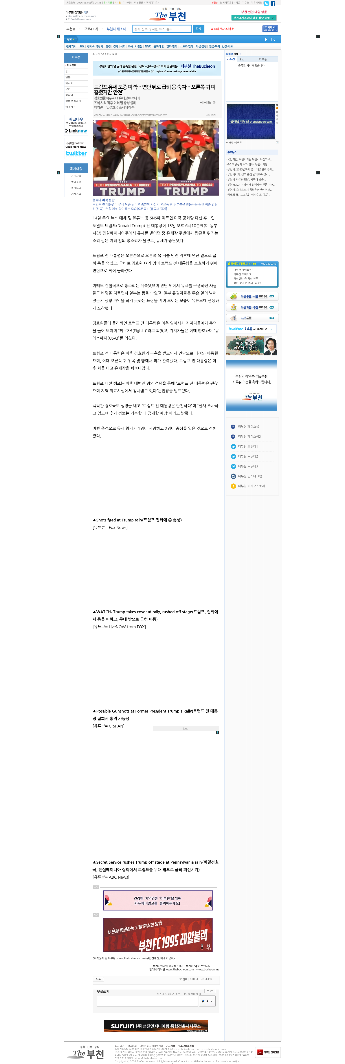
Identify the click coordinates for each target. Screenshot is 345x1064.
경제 (115, 46)
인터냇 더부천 (234, 142)
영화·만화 (171, 46)
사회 (122, 46)
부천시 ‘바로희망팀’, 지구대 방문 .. (246, 179)
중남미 (69, 95)
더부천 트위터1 (248, 446)
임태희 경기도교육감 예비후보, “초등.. (248, 195)
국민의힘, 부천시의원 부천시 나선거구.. (249, 159)
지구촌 (245, 3)
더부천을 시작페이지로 (146, 2)
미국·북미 (72, 65)
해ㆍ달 (117, 3)
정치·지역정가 (95, 46)
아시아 (69, 83)
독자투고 (76, 188)
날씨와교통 (225, 3)
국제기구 (70, 107)
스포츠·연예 (186, 46)
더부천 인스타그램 (250, 476)
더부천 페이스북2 (243, 270)
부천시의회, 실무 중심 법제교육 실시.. (248, 174)
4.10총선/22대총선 (222, 29)
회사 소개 (120, 1046)
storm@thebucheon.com (154, 115)
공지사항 (76, 176)
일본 (68, 77)
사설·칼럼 (201, 46)
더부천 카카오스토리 (251, 486)
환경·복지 (214, 46)
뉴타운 (236, 3)
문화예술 (159, 46)
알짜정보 (76, 182)
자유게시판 (256, 3)
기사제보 (127, 3)
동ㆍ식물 (107, 3)
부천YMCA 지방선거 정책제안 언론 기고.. (251, 184)
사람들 (138, 46)
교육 (130, 46)
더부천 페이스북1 (249, 426)
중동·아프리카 (73, 101)
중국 (68, 71)
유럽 (68, 89)
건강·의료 (227, 46)
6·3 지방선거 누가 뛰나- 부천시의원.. (248, 164)
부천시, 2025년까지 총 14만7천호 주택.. (250, 169)
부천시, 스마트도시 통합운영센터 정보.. (249, 189)
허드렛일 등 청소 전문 (246, 278)
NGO (148, 46)
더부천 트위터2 (248, 456)
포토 (81, 46)
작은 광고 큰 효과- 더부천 (248, 283)
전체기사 (71, 46)
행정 (108, 46)
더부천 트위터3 (242, 274)
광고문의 (132, 1046)
